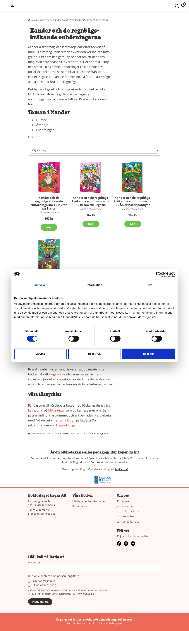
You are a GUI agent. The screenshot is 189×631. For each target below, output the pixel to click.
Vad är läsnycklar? (128, 511)
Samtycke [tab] (39, 285)
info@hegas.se (46, 513)
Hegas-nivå (57, 374)
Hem (34, 20)
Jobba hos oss (125, 506)
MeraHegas (56, 410)
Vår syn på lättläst (128, 521)
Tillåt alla (148, 353)
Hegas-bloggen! (67, 425)
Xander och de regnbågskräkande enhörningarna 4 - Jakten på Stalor (48, 203)
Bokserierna (79, 506)
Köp (48, 227)
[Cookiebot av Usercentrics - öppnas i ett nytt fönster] (158, 274)
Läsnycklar (35, 410)
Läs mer (34, 137)
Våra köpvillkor (126, 516)
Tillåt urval (95, 353)
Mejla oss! (121, 469)
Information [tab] (94, 285)
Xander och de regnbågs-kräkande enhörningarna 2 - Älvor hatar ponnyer (132, 201)
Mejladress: (35, 562)
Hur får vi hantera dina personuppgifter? (53, 576)
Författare (123, 501)
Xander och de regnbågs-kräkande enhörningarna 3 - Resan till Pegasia (90, 201)
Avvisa (40, 353)
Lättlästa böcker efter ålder (89, 501)
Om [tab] (149, 285)
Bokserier (45, 20)
